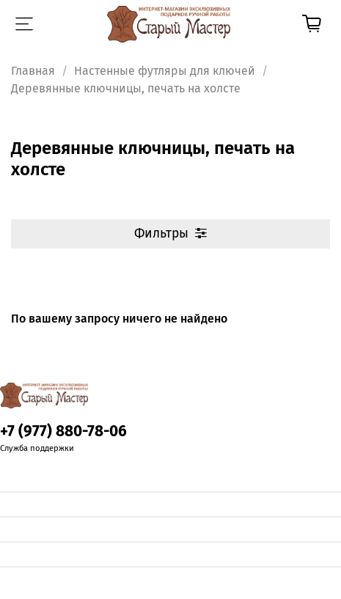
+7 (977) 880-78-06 (63, 431)
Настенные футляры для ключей (164, 71)
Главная (33, 71)
